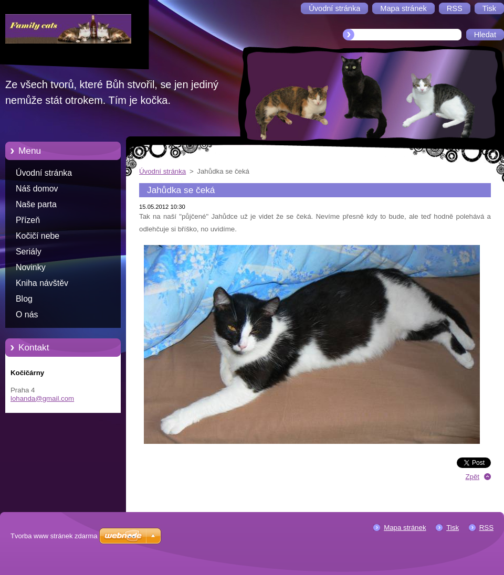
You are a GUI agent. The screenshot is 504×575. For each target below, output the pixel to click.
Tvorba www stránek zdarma (53, 536)
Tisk (452, 527)
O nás (27, 314)
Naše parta (36, 204)
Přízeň (28, 220)
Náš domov (37, 188)
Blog (24, 298)
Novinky (31, 267)
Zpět (472, 477)
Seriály (28, 251)
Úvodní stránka (44, 172)
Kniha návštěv (42, 283)
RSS (486, 527)
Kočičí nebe (37, 235)
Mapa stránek (405, 527)
